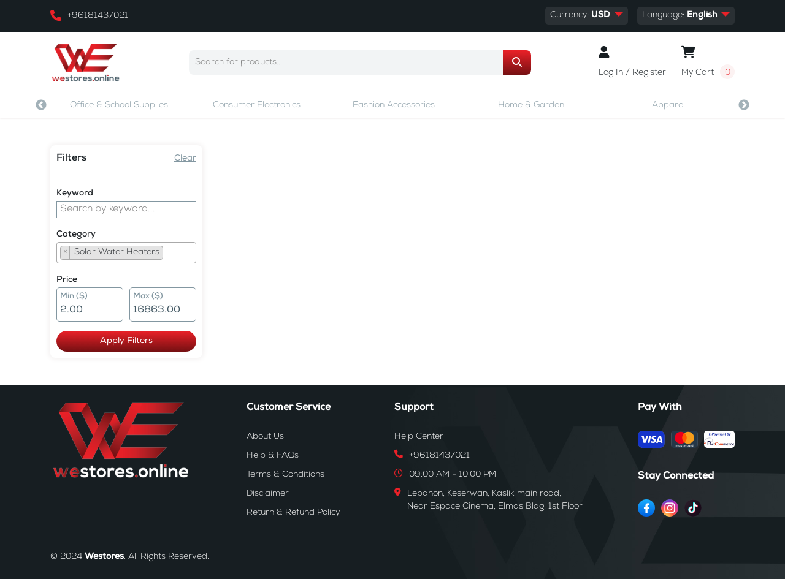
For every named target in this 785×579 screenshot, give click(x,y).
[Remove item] (65, 252)
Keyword (74, 193)
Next (744, 105)
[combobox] (126, 252)
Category (76, 234)
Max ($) (148, 297)
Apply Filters (126, 341)
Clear (185, 158)
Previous (41, 105)
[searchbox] (170, 254)
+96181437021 (97, 16)
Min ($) (74, 297)
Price (66, 280)
